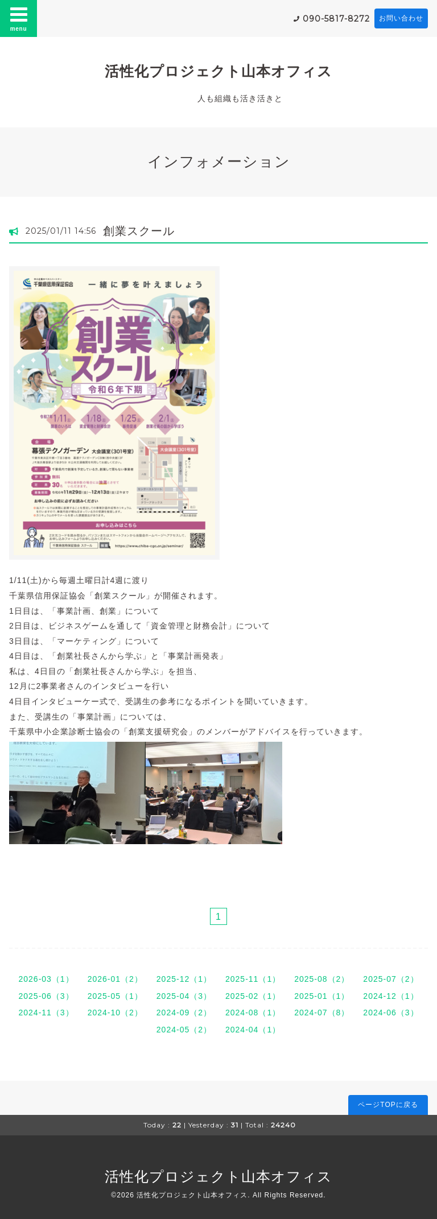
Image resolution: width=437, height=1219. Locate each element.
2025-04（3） (184, 996)
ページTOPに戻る (388, 1105)
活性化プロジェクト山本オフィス (218, 71)
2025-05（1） (115, 996)
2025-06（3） (45, 996)
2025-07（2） (390, 979)
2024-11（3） (45, 1012)
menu (19, 18)
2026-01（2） (115, 979)
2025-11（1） (253, 979)
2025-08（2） (321, 979)
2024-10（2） (115, 1012)
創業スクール (139, 231)
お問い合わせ (401, 18)
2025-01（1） (321, 996)
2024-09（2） (184, 1012)
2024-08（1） (253, 1012)
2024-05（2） (184, 1029)
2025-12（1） (184, 979)
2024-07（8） (321, 1012)
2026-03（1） (45, 979)
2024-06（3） (390, 1012)
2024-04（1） (253, 1029)
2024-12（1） (390, 996)
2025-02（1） (253, 996)
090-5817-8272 (336, 19)
